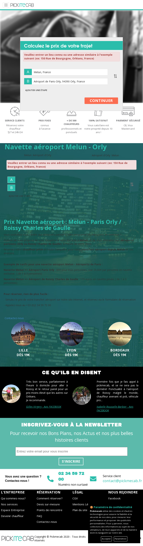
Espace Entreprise (13, 510)
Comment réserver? (50, 498)
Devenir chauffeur (12, 516)
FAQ (39, 516)
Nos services (9, 504)
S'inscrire (71, 461)
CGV (75, 498)
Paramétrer (120, 538)
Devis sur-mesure (48, 504)
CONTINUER (101, 100)
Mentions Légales (83, 504)
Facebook (114, 498)
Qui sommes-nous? (13, 498)
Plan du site (79, 510)
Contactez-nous (47, 522)
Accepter (106, 538)
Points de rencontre (49, 510)
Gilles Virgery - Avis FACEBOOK (43, 406)
